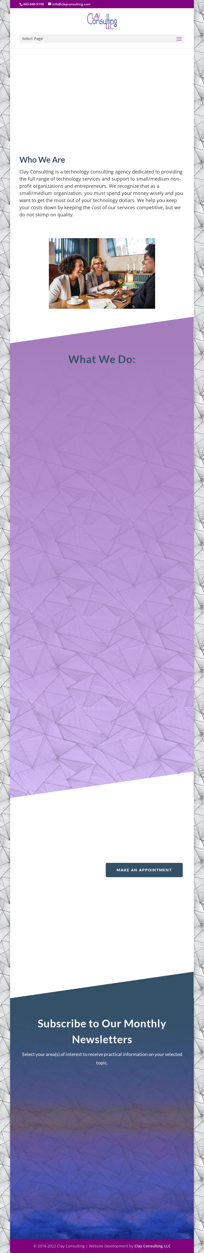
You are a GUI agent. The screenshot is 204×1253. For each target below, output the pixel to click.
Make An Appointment (144, 870)
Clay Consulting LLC (152, 1245)
